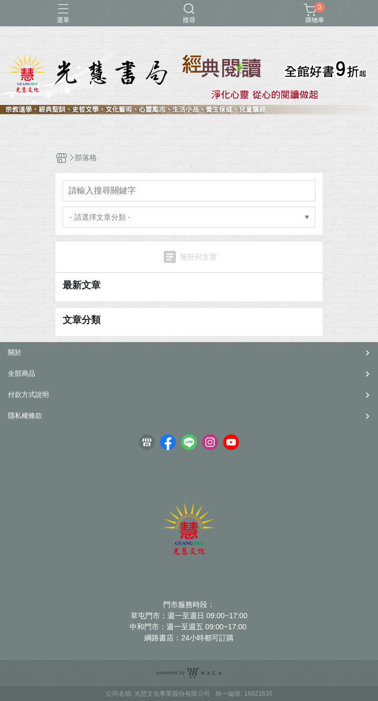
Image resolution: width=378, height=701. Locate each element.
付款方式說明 (28, 394)
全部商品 (21, 373)
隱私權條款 (25, 416)
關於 (15, 352)
